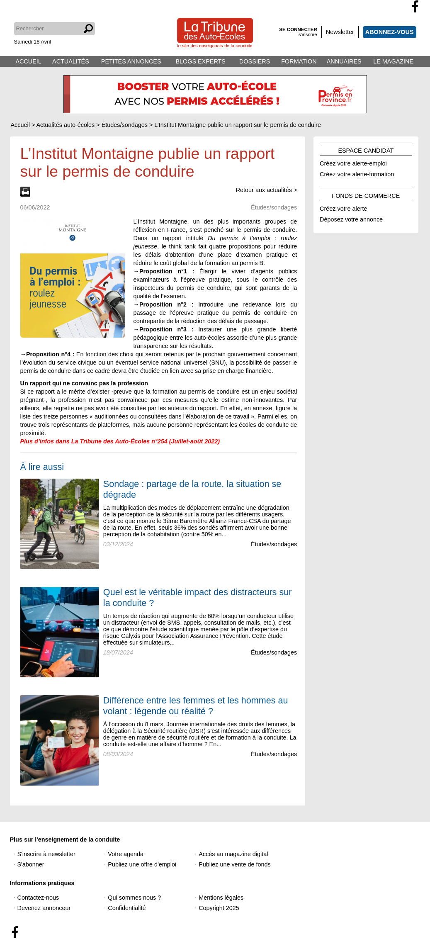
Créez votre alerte (343, 207)
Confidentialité (127, 908)
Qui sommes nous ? (134, 897)
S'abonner (30, 864)
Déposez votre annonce (351, 218)
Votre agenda (125, 854)
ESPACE (366, 149)
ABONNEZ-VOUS (389, 32)
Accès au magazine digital (233, 854)
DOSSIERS (254, 61)
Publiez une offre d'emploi (142, 864)
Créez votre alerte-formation (357, 173)
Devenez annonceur (44, 908)
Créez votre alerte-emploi (353, 162)
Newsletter (340, 32)
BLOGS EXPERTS (200, 61)
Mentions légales (221, 897)
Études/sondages (274, 544)
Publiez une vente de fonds (235, 864)
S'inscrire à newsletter (46, 854)
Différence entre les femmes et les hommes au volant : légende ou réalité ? (195, 705)
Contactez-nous (38, 897)
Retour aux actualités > (266, 190)
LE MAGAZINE (393, 61)
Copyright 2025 (219, 908)
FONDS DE (366, 194)
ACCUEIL (28, 61)
